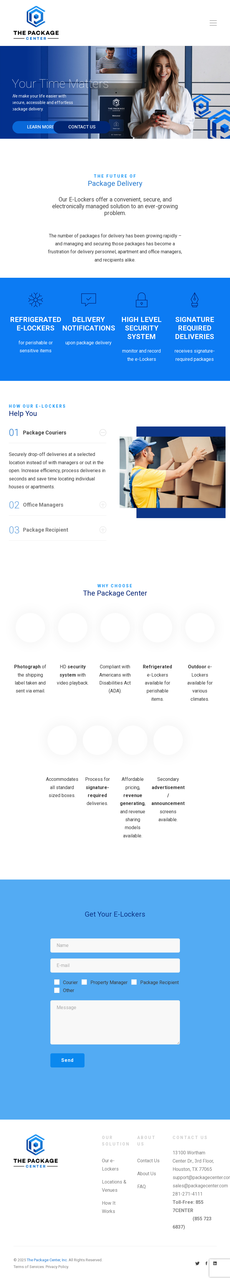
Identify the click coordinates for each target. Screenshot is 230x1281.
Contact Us (148, 1160)
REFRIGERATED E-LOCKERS (35, 323)
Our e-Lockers (110, 1165)
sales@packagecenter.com (200, 1186)
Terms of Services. (29, 1267)
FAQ (141, 1186)
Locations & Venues (114, 1186)
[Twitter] (197, 1263)
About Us (146, 1173)
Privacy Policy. (57, 1267)
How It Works (108, 1207)
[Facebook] (206, 1263)
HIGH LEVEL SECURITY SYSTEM (141, 328)
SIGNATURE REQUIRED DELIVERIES (194, 328)
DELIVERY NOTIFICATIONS (88, 323)
